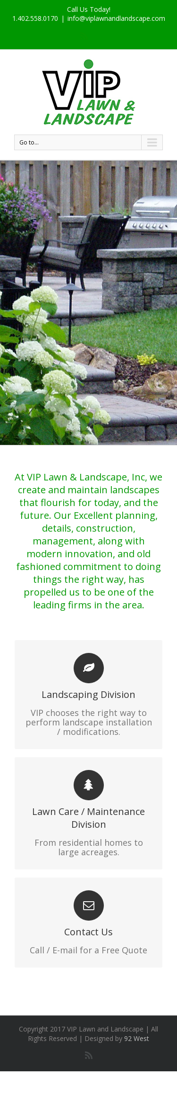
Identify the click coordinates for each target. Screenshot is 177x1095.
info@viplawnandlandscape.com (116, 18)
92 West (136, 1038)
